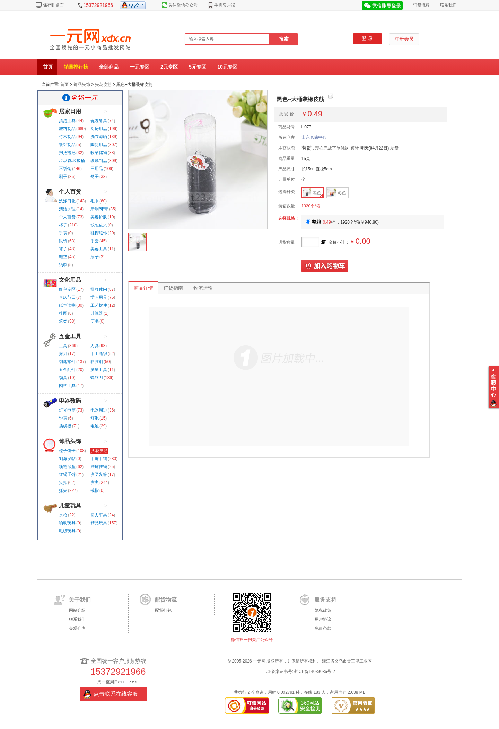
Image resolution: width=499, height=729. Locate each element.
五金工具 (70, 336)
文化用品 (70, 280)
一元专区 (139, 67)
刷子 (63, 176)
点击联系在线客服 (116, 694)
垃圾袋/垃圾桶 (72, 160)
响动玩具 (67, 523)
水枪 (63, 515)
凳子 (94, 176)
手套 (94, 240)
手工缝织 (98, 353)
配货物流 (166, 600)
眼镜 (63, 240)
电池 (94, 426)
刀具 (94, 345)
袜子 (63, 248)
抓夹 (63, 490)
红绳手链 (67, 474)
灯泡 (94, 418)
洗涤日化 (67, 201)
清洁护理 (67, 209)
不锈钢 (65, 168)
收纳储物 (98, 152)
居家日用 (70, 111)
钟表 (63, 418)
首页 (48, 67)
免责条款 (323, 628)
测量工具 (98, 369)
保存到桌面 (53, 5)
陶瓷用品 (98, 144)
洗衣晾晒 (98, 136)
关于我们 (80, 600)
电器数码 (70, 401)
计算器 (96, 313)
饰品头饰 (81, 84)
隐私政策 (323, 610)
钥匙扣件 (67, 361)
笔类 (63, 321)
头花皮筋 (103, 84)
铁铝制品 (67, 144)
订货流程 (421, 5)
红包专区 (67, 289)
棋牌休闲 (98, 289)
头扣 (63, 482)
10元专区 (227, 67)
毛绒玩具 (67, 531)
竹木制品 (67, 136)
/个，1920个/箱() (342, 222)
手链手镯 (98, 458)
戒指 (94, 490)
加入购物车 (325, 266)
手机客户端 (224, 5)
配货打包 (163, 610)
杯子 (63, 225)
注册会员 (404, 39)
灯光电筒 (67, 410)
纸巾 (63, 264)
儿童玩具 (70, 505)
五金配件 (67, 369)
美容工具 (98, 248)
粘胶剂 (96, 361)
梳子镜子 (67, 450)
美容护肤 (98, 217)
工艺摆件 (98, 305)
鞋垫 (63, 256)
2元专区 (169, 67)
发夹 (94, 482)
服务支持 (325, 600)
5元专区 (197, 67)
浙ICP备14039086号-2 (314, 671)
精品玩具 (98, 523)
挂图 (63, 313)
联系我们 (448, 5)
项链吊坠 (67, 466)
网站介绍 (77, 610)
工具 (63, 345)
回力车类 (98, 515)
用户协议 (323, 619)
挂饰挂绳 (98, 466)
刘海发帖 (67, 458)
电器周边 (98, 410)
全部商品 (109, 67)
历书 (94, 321)
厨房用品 (98, 128)
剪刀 (63, 353)
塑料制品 (67, 128)
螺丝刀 (96, 377)
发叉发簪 (98, 474)
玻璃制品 (98, 160)
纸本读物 (67, 305)
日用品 (96, 168)
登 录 (367, 38)
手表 (63, 233)
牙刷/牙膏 (99, 209)
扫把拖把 (67, 152)
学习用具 (98, 297)
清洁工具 (67, 120)
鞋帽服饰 (98, 233)
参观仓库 (77, 628)
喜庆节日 (67, 297)
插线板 (65, 426)
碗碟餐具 (98, 120)
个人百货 (70, 192)
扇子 (94, 256)
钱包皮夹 (98, 225)
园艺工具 (67, 385)
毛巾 (94, 201)
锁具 (63, 377)
